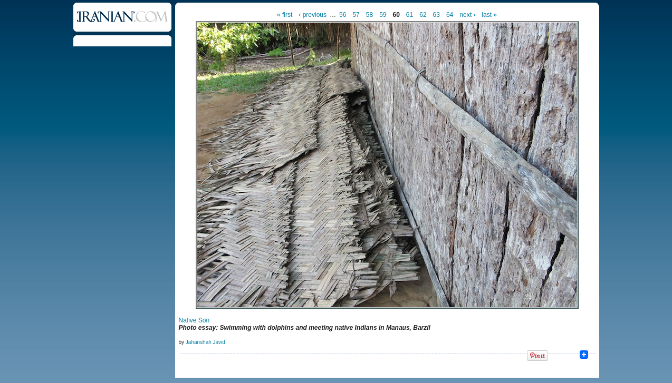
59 (382, 14)
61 (409, 14)
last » (489, 14)
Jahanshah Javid (205, 342)
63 (436, 14)
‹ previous (313, 14)
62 (422, 14)
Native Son (194, 320)
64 (449, 14)
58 (369, 14)
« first (284, 14)
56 (342, 14)
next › (467, 14)
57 (355, 14)
